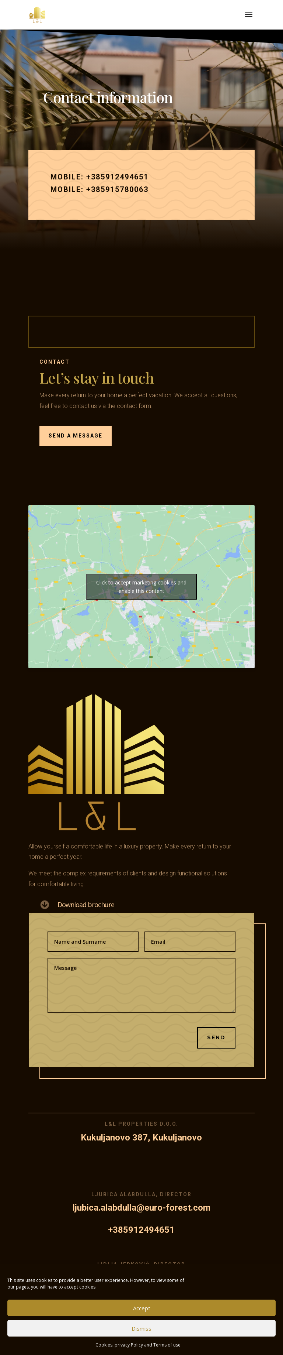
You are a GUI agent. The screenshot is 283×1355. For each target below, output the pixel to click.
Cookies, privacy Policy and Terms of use (138, 1345)
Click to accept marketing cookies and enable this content (141, 586)
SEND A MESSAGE (96, 425)
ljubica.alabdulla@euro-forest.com (142, 1208)
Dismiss (141, 1328)
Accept (141, 1308)
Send (205, 1015)
